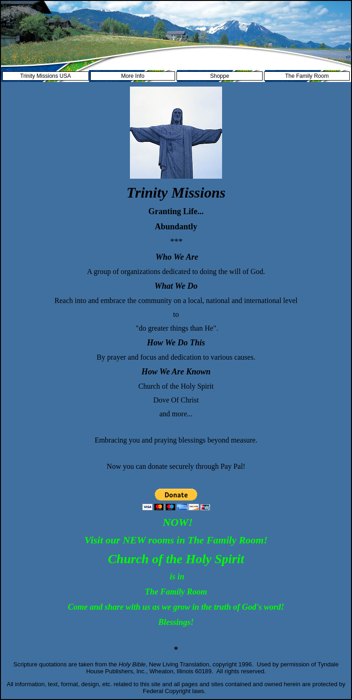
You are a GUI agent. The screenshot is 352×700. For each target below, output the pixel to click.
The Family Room (307, 76)
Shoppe (219, 76)
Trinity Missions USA (45, 76)
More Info (133, 76)
